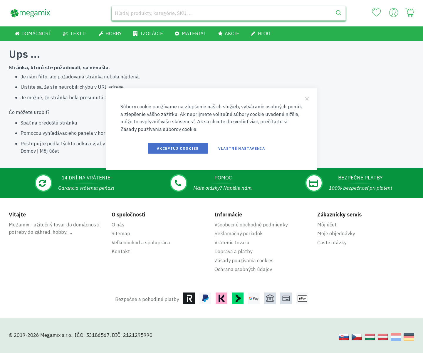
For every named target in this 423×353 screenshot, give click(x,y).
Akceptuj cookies (178, 148)
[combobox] (229, 13)
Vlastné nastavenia (241, 148)
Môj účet (49, 151)
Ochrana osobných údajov (243, 269)
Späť (26, 123)
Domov (28, 151)
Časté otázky (331, 242)
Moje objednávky (336, 233)
